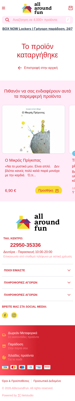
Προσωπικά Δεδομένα (47, 381)
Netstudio (25, 395)
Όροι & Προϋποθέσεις (15, 381)
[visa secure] (40, 367)
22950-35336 (25, 245)
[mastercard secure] (48, 367)
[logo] (37, 8)
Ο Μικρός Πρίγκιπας (23, 160)
